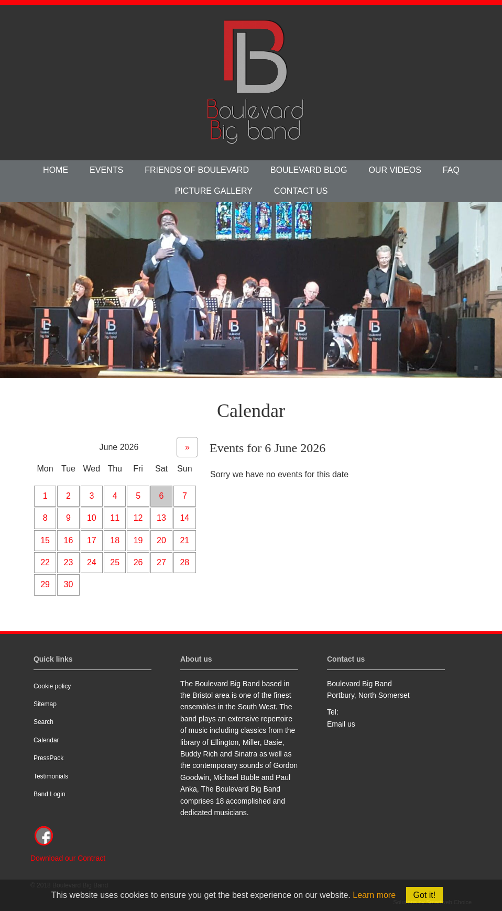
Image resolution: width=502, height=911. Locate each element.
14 (184, 517)
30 (68, 584)
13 (161, 517)
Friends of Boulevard (197, 170)
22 (45, 562)
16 (68, 540)
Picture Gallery (214, 190)
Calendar (46, 740)
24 (91, 562)
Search (43, 722)
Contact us (301, 190)
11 (114, 517)
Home (55, 170)
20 (161, 540)
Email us (341, 724)
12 (138, 517)
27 (161, 562)
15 (45, 540)
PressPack (48, 758)
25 (114, 562)
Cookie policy (52, 686)
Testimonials (51, 776)
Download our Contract (67, 858)
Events (106, 170)
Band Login (50, 794)
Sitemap (45, 704)
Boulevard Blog (308, 170)
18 (114, 540)
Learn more (374, 895)
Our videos (394, 170)
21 (184, 540)
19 (138, 540)
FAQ (451, 170)
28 (184, 562)
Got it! (424, 895)
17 (91, 540)
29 (45, 584)
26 (138, 562)
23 (68, 562)
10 (91, 517)
